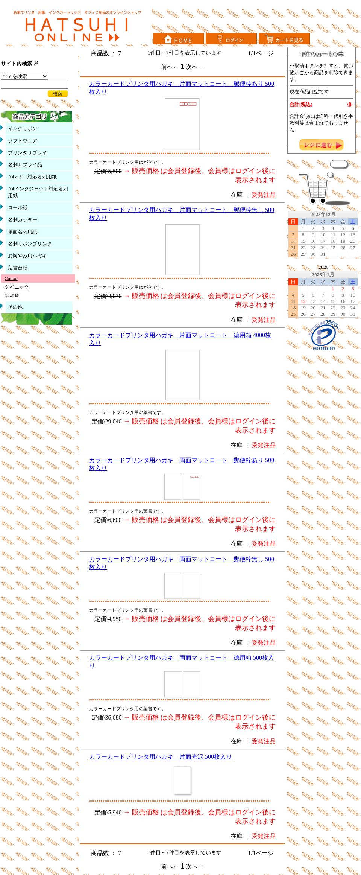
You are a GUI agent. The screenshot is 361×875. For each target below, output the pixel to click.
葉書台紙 (17, 268)
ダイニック (17, 287)
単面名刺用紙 (22, 231)
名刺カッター (22, 219)
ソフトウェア (22, 140)
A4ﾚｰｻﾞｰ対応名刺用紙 (32, 177)
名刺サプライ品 (25, 164)
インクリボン (22, 128)
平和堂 (12, 296)
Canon (11, 278)
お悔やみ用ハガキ (27, 256)
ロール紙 (17, 207)
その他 (15, 307)
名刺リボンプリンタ (30, 244)
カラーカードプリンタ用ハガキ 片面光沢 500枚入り (160, 756)
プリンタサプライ (27, 152)
